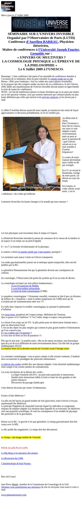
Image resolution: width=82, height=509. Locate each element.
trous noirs (10, 314)
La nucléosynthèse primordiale (25, 288)
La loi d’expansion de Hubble (25, 286)
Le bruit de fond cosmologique (25, 291)
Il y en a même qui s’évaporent (15, 333)
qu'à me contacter (50, 97)
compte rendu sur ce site (61, 79)
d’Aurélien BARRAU (42, 42)
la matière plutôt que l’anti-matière (34, 252)
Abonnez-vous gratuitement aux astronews (21, 487)
